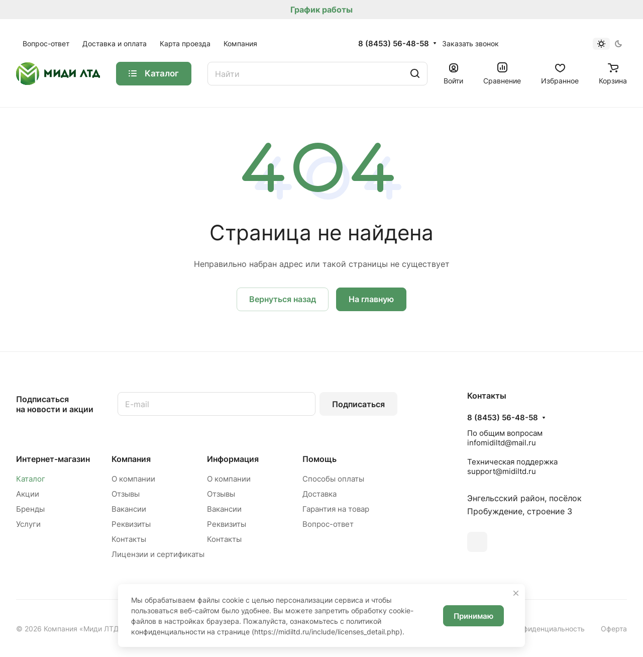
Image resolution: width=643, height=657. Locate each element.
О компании (133, 479)
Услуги (28, 524)
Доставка (319, 494)
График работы (321, 10)
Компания (131, 459)
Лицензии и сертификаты (158, 554)
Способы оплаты (333, 479)
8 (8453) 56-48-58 (393, 43)
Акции (27, 494)
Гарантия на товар (335, 509)
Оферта (614, 628)
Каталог (30, 479)
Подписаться (358, 404)
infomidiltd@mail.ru (501, 442)
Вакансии (129, 509)
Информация (233, 459)
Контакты (129, 539)
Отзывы (126, 494)
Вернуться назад (282, 299)
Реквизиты (131, 524)
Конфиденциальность (548, 628)
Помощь (319, 459)
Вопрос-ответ (328, 524)
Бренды (30, 509)
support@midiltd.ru (501, 471)
